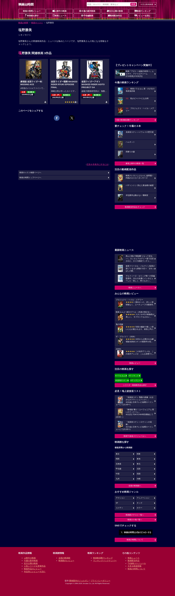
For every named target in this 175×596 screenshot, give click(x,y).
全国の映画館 (64, 558)
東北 (138, 464)
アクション (120, 498)
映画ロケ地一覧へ (135, 520)
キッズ (139, 503)
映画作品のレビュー (33, 569)
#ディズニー (135, 380)
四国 (138, 474)
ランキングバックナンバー (105, 560)
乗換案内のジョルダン (79, 581)
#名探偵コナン (121, 380)
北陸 (138, 469)
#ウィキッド (134, 376)
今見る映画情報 (134, 566)
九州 (117, 479)
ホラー (139, 508)
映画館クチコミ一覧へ (135, 515)
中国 (117, 474)
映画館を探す (32, 15)
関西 (117, 459)
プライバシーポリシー (100, 581)
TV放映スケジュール (137, 563)
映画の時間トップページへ (30, 178)
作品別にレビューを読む (35, 571)
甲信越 (118, 469)
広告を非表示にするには (97, 164)
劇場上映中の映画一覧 (135, 163)
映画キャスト (37, 23)
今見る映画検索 (146, 4)
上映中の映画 (59, 11)
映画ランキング (143, 11)
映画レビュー (134, 363)
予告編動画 (87, 15)
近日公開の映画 (115, 11)
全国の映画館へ (135, 486)
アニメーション (143, 498)
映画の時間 (23, 23)
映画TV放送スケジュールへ (135, 436)
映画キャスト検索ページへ (30, 173)
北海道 (118, 464)
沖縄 (138, 479)
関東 (138, 454)
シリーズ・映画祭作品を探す (135, 385)
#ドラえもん (120, 376)
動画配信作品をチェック (135, 207)
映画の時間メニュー (32, 11)
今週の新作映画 (87, 11)
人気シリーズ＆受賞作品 (35, 566)
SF (117, 503)
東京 (117, 454)
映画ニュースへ (135, 288)
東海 (138, 459)
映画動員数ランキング (103, 558)
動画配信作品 (115, 15)
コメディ (119, 508)
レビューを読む (143, 15)
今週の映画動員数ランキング (127, 120)
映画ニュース (59, 15)
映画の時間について (135, 540)
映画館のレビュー (66, 560)
